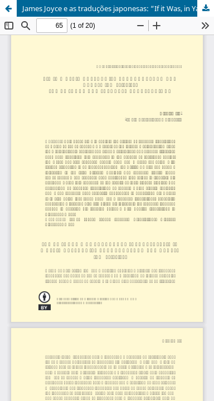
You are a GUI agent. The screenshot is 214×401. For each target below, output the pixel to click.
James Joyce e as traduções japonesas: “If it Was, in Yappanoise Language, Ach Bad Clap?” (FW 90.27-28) (118, 8)
